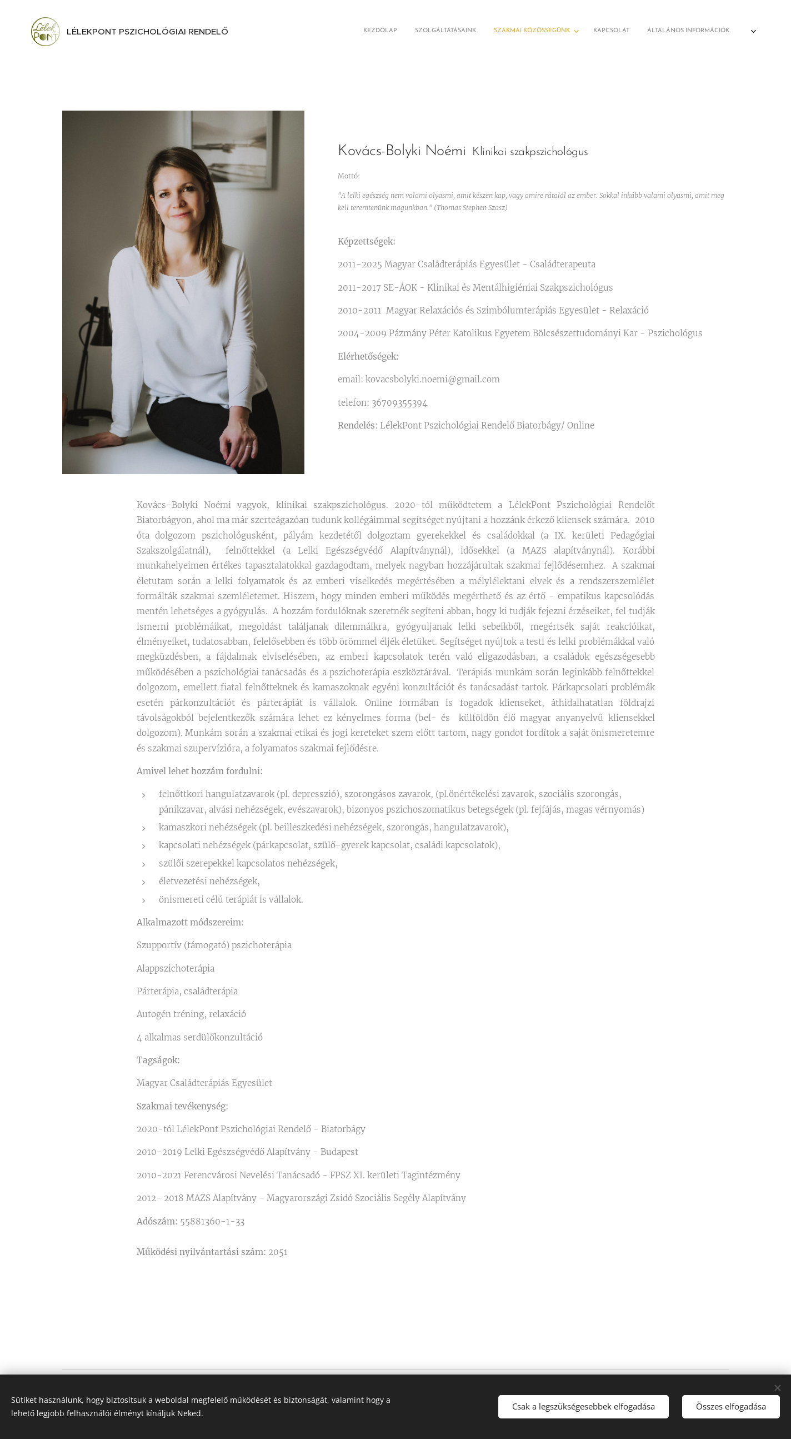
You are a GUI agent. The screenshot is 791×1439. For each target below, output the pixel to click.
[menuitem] (645, 32)
